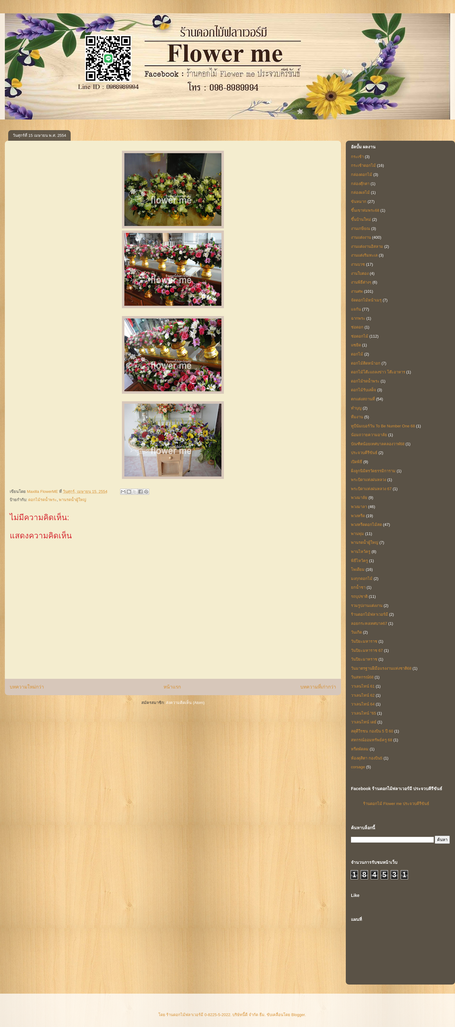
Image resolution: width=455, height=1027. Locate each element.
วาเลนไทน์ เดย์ (363, 722)
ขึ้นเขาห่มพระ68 (365, 210)
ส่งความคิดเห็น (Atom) (185, 702)
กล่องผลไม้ (360, 192)
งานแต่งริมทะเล (364, 255)
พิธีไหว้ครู (359, 560)
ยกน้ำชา (358, 587)
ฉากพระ (358, 318)
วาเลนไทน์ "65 (363, 713)
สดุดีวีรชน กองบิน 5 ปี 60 (372, 731)
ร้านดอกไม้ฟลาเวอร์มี (369, 614)
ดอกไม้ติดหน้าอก (365, 363)
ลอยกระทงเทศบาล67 (369, 623)
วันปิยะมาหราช (364, 659)
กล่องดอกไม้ (361, 174)
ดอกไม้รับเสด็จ (363, 390)
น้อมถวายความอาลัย (369, 435)
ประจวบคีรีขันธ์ (364, 452)
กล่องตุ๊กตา (360, 183)
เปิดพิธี (356, 462)
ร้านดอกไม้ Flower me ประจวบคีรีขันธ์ (396, 803)
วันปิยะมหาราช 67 (367, 650)
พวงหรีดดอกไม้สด (366, 524)
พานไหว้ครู (360, 551)
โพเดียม (358, 569)
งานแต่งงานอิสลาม (367, 246)
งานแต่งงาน (361, 237)
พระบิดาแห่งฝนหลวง (368, 479)
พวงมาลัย (359, 497)
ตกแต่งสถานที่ (363, 399)
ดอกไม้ (357, 354)
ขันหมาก (358, 201)
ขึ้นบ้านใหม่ (361, 219)
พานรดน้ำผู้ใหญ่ (72, 499)
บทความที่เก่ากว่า (318, 686)
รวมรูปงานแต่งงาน (367, 605)
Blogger (298, 1014)
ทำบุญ (356, 408)
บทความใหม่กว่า (27, 686)
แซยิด (356, 345)
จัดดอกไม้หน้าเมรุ (366, 300)
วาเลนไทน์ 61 (363, 686)
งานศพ (357, 291)
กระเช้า (357, 156)
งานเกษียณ (360, 228)
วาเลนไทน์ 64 (363, 704)
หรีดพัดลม (360, 749)
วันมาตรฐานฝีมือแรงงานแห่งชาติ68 (381, 668)
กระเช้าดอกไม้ (363, 165)
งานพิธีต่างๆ (361, 282)
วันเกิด (356, 632)
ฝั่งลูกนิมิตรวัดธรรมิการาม (373, 471)
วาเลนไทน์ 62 (363, 695)
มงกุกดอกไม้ (361, 578)
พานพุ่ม (357, 533)
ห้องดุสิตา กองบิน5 (367, 758)
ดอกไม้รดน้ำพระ (42, 499)
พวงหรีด (358, 516)
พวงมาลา (359, 506)
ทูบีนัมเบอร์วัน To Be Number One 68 (383, 426)
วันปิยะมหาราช (364, 641)
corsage (358, 767)
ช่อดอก (357, 327)
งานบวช (358, 264)
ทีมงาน (357, 417)
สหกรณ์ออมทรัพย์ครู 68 (371, 740)
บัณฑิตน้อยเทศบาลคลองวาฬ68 (377, 444)
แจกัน (356, 309)
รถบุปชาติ (359, 596)
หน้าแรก (172, 686)
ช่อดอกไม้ (359, 336)
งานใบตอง (360, 273)
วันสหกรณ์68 (362, 677)
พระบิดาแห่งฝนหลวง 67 (371, 489)
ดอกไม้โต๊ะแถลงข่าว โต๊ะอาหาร (378, 372)
